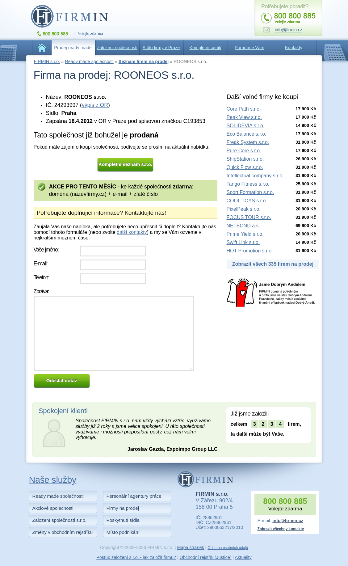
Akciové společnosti (52, 508)
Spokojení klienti (63, 411)
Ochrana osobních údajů (228, 548)
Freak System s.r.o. (248, 142)
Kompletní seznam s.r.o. (125, 164)
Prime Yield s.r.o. (245, 234)
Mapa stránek (190, 547)
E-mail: (41, 263)
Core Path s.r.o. (244, 109)
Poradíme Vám (249, 47)
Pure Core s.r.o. (244, 150)
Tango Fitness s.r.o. (248, 184)
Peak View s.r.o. (244, 117)
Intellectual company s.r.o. (255, 175)
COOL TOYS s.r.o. (247, 200)
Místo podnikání (123, 532)
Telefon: (41, 277)
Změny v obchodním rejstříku (62, 532)
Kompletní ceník (205, 47)
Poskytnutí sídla (123, 520)
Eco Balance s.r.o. (246, 134)
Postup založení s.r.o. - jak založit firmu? (136, 557)
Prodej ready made (73, 47)
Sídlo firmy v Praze (161, 47)
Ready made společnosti (89, 61)
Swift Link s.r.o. (243, 242)
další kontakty (132, 232)
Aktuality (243, 557)
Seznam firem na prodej (144, 61)
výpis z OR (95, 105)
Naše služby (53, 480)
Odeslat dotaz (61, 380)
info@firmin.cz (287, 520)
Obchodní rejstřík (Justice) (206, 557)
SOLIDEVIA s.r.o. (246, 125)
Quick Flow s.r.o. (245, 167)
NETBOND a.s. (243, 225)
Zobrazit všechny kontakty (281, 529)
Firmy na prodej (123, 508)
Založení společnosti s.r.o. (59, 520)
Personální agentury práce (134, 496)
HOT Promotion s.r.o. (250, 250)
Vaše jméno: (46, 250)
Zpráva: (41, 291)
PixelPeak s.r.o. (244, 209)
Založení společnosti (117, 47)
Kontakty (293, 47)
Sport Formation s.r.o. (250, 192)
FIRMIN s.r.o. (47, 61)
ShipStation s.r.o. (245, 159)
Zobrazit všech (272, 264)
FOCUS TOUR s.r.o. (249, 217)
